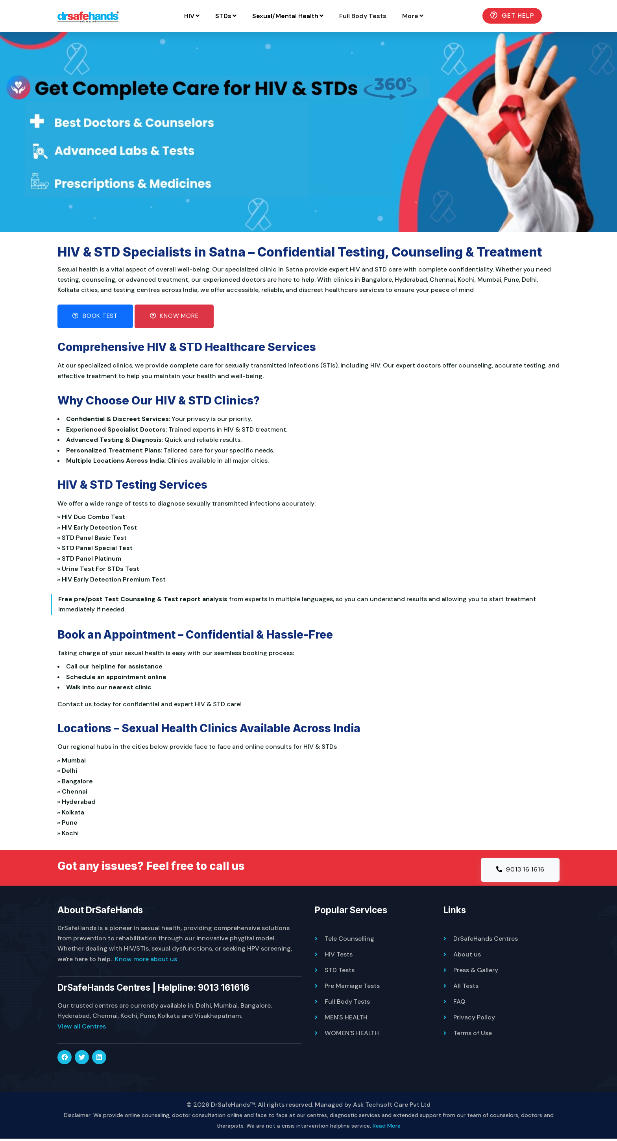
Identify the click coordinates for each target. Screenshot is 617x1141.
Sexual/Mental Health (309, 16)
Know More (178, 317)
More (434, 16)
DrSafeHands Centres (485, 940)
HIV (213, 16)
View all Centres (81, 1028)
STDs (247, 16)
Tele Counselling (349, 940)
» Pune (69, 824)
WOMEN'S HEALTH (352, 1035)
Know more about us (146, 961)
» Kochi (69, 834)
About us (467, 956)
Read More (387, 1127)
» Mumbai (73, 761)
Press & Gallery (475, 972)
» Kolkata (72, 813)
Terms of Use (472, 1035)
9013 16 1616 (519, 871)
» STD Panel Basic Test (93, 539)
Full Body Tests (384, 16)
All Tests (465, 988)
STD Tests (340, 972)
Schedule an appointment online (116, 678)
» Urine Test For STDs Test (100, 570)
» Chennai (74, 792)
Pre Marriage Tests (352, 988)
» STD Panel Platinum (91, 560)
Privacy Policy (474, 1019)
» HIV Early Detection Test (98, 528)
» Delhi (69, 772)
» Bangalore (76, 782)
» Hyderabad (78, 803)
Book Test (96, 317)
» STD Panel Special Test (96, 549)
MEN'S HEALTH (346, 1019)
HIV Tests (339, 956)
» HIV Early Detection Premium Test (113, 580)
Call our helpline (91, 668)
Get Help (533, 15)
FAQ (459, 1003)
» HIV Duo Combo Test (93, 518)
